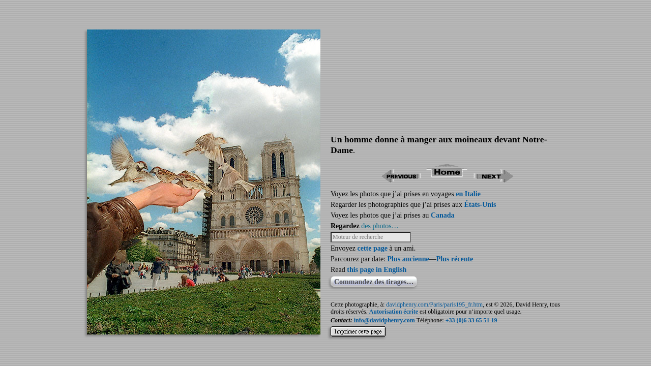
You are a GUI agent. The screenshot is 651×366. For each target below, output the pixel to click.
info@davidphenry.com (384, 320)
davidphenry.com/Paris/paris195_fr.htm (434, 304)
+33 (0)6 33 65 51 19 (471, 320)
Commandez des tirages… (373, 282)
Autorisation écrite (393, 311)
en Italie (468, 194)
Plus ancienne (408, 259)
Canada (443, 215)
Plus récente (455, 259)
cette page (372, 248)
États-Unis (480, 204)
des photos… (380, 226)
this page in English (376, 269)
